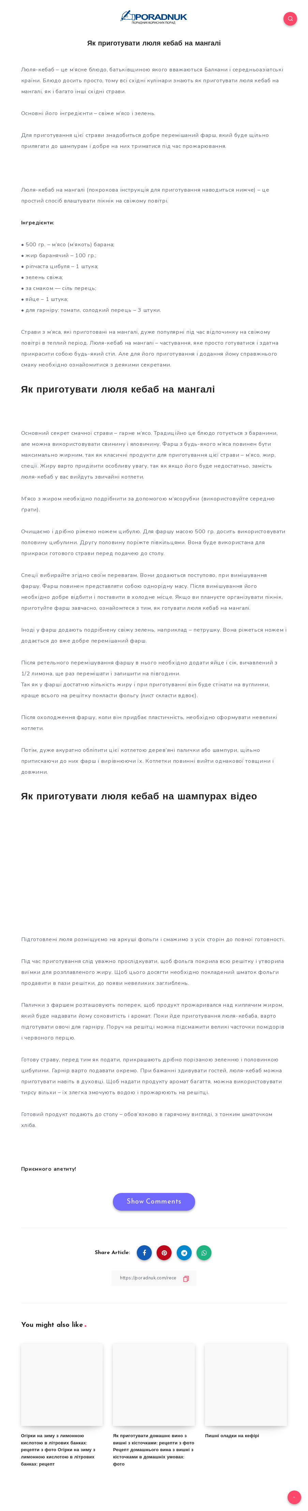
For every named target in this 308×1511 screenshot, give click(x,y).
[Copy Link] (154, 1278)
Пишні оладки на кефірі (232, 1436)
